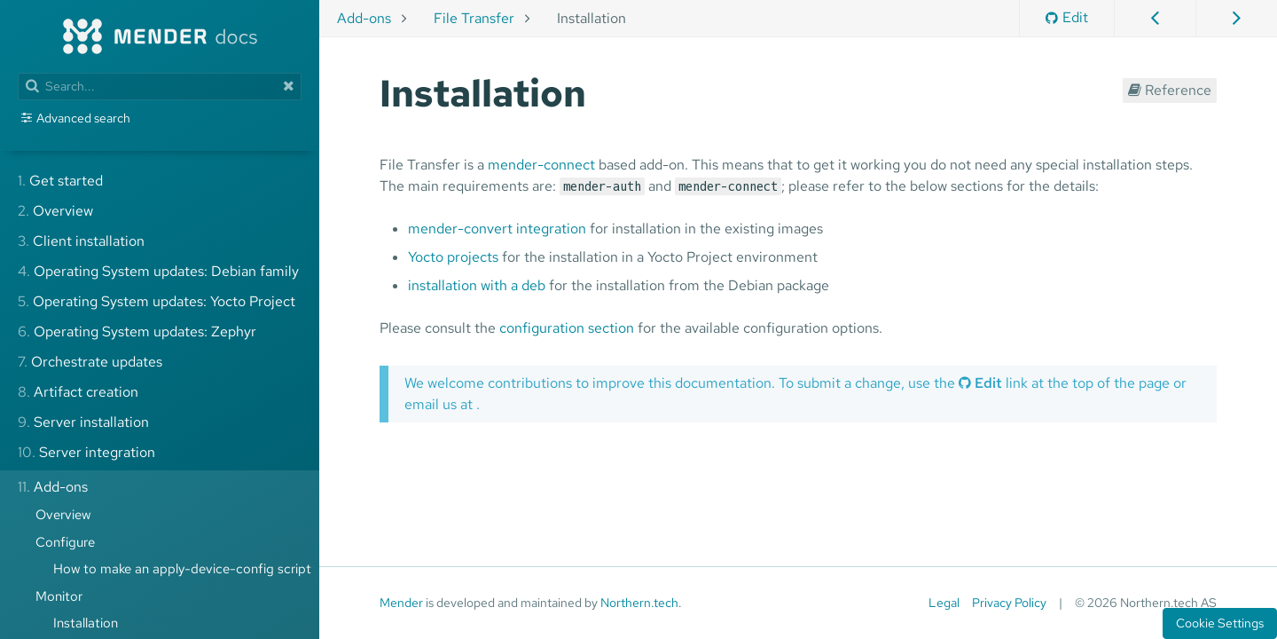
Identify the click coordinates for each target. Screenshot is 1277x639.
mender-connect (541, 164)
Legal (944, 603)
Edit (1067, 17)
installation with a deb (476, 285)
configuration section (566, 328)
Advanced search (83, 118)
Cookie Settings (1220, 623)
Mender (401, 603)
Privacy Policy (1009, 603)
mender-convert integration (497, 228)
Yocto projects (453, 257)
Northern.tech (639, 603)
